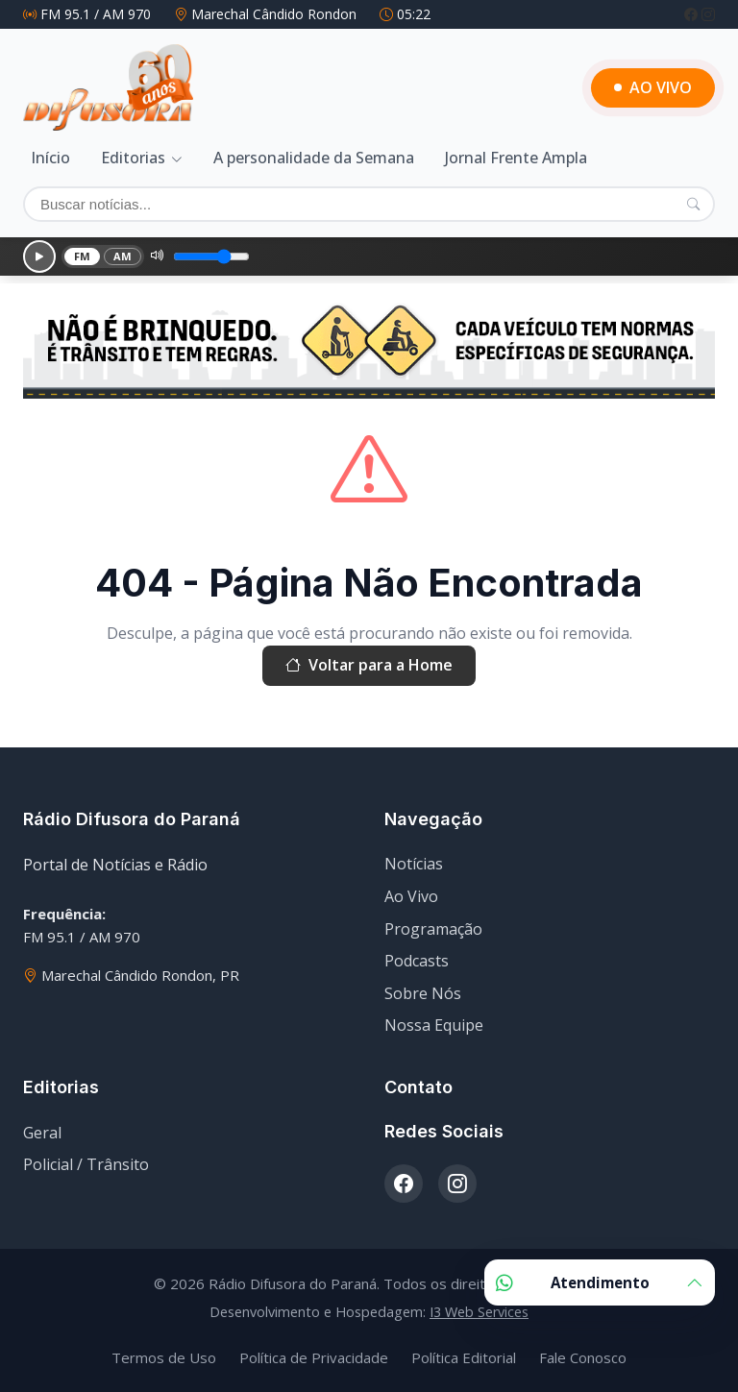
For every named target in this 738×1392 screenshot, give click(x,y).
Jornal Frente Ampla (516, 157)
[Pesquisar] (693, 203)
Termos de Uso (163, 1357)
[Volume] (211, 256)
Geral (42, 1132)
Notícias (413, 863)
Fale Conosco (583, 1357)
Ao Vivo (411, 896)
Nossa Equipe (433, 1025)
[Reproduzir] (39, 256)
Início (50, 157)
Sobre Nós (422, 993)
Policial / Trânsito (86, 1164)
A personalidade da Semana (313, 157)
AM (123, 256)
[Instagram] (708, 14)
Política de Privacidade (313, 1357)
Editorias (133, 157)
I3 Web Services (479, 1312)
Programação (433, 929)
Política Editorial (463, 1357)
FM (82, 256)
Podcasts (416, 960)
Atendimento (599, 1282)
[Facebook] (692, 14)
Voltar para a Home (369, 665)
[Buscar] (369, 204)
